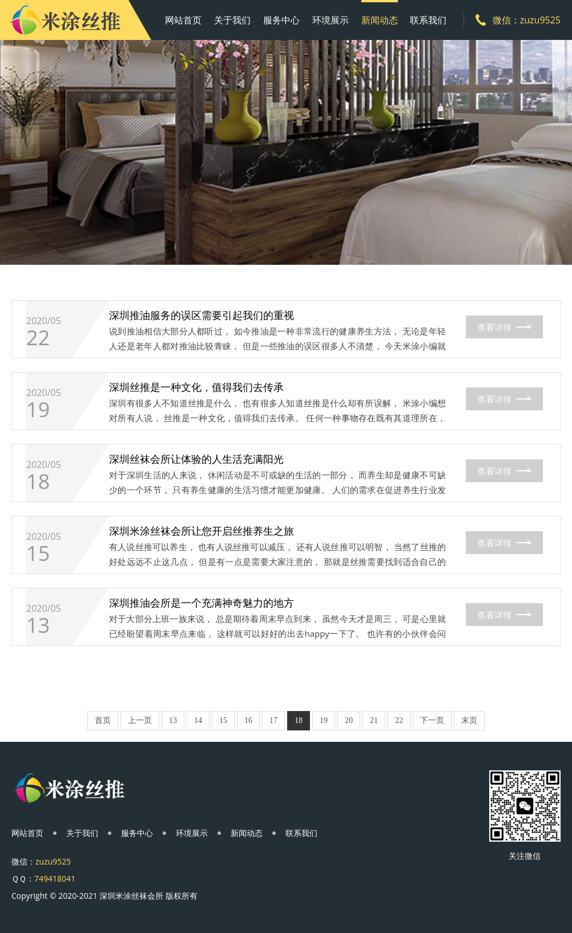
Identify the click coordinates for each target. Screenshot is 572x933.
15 (38, 553)
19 (38, 409)
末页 (469, 720)
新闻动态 (379, 20)
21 (374, 720)
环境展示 (330, 20)
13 (38, 625)
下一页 (432, 720)
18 (38, 481)
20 (349, 720)
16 (248, 720)
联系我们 (428, 20)
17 (273, 720)
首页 (103, 720)
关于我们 (232, 20)
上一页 (140, 720)
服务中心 (281, 20)
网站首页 (183, 20)
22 (38, 337)
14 (198, 720)
